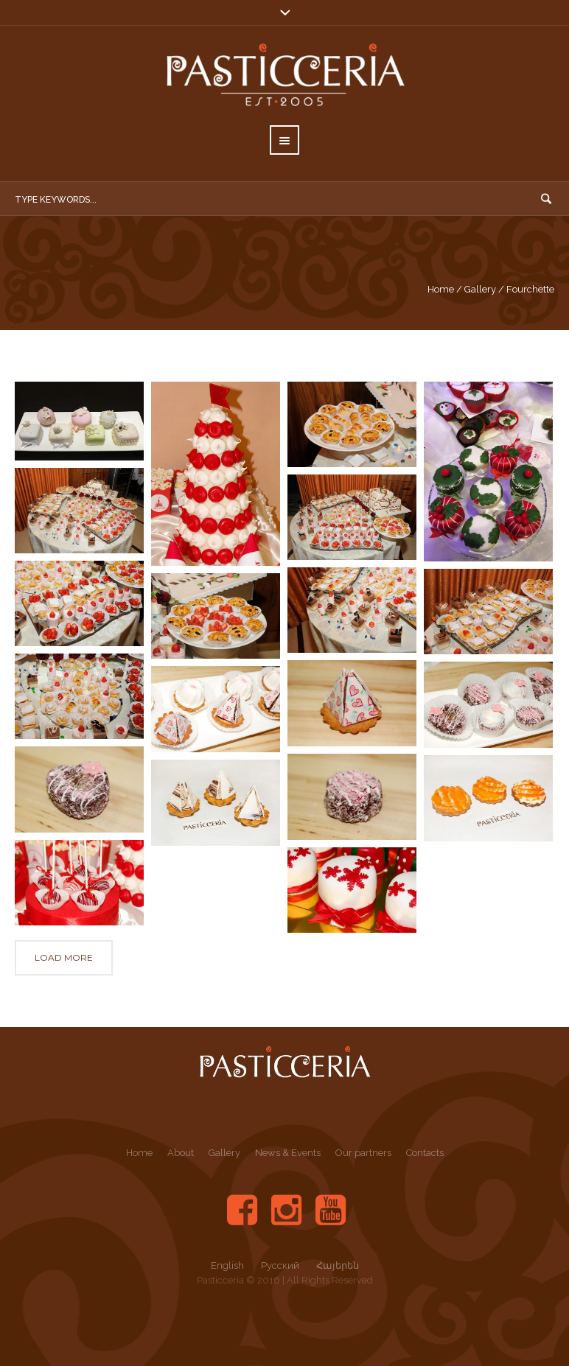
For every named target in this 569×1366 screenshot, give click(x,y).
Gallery (480, 289)
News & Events (288, 1152)
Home (440, 289)
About (180, 1152)
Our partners (363, 1152)
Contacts (425, 1152)
